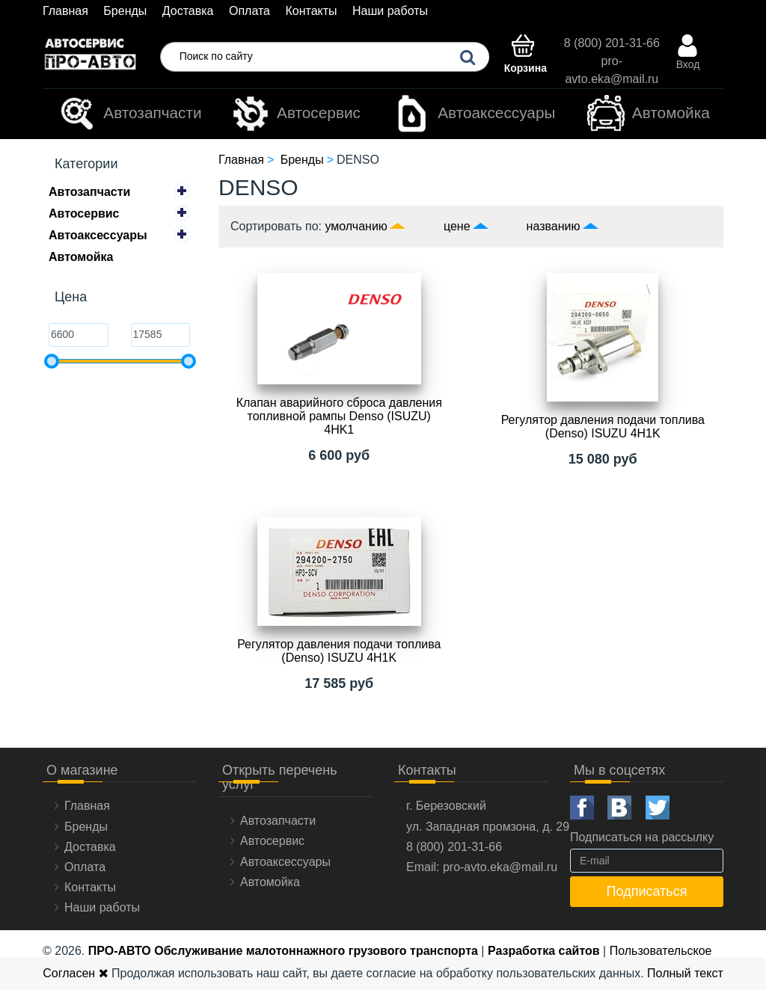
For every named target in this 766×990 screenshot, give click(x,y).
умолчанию (356, 226)
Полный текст (685, 973)
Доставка (188, 10)
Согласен (75, 973)
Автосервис (296, 113)
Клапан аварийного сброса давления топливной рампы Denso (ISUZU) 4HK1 (339, 416)
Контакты (311, 10)
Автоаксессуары (474, 113)
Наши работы (390, 10)
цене (457, 226)
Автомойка (648, 113)
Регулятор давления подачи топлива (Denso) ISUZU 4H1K (603, 426)
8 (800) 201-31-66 (612, 43)
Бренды (125, 10)
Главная (65, 10)
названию (553, 226)
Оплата (249, 10)
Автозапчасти (129, 113)
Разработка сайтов (544, 950)
